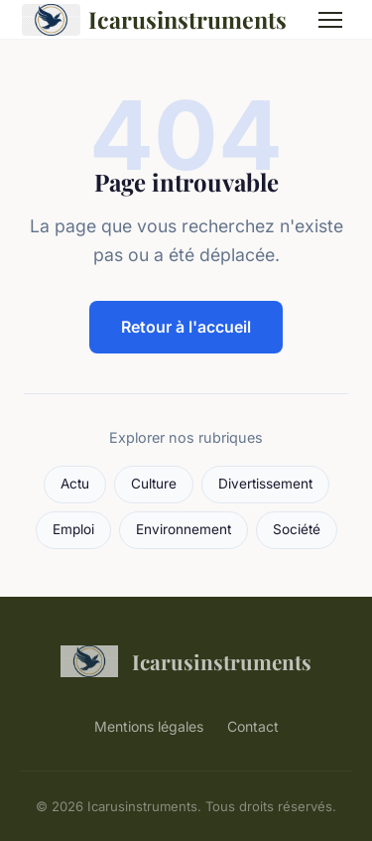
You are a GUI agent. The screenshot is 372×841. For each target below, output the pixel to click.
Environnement (183, 529)
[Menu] (330, 20)
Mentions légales (148, 726)
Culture (154, 483)
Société (296, 529)
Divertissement (265, 483)
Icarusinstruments (154, 20)
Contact (253, 726)
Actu (75, 483)
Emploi (73, 529)
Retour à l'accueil (186, 327)
